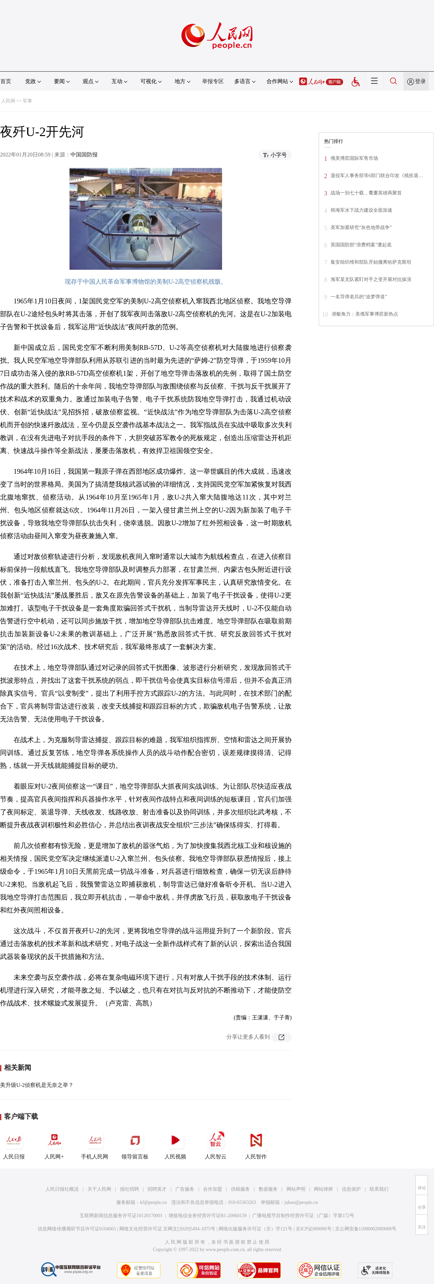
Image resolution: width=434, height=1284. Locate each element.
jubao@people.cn (301, 1202)
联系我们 (379, 1189)
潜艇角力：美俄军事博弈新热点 (365, 314)
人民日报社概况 (62, 1189)
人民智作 (256, 1143)
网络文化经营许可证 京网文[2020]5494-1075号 (167, 1228)
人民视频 (175, 1143)
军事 (27, 100)
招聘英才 (156, 1189)
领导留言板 (135, 1143)
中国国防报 (84, 154)
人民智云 (216, 1143)
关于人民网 (99, 1189)
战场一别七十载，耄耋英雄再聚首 (366, 192)
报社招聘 (129, 1189)
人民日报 (14, 1143)
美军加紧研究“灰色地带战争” (361, 227)
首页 (5, 81)
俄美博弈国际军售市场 (354, 158)
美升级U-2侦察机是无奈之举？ (37, 1085)
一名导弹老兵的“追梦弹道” (359, 296)
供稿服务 (240, 1189)
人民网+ (54, 1143)
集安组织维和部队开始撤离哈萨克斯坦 (371, 262)
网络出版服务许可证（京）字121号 (255, 1228)
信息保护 (351, 1189)
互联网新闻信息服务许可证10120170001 (121, 1215)
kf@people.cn (153, 1202)
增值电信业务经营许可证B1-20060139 (208, 1215)
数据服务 (268, 1189)
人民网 (8, 100)
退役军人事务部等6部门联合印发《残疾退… (377, 175)
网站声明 (296, 1189)
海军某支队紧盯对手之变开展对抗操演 (371, 279)
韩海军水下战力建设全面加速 (361, 210)
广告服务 (184, 1189)
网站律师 (323, 1189)
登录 (420, 81)
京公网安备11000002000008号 (365, 1228)
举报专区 (213, 81)
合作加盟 (212, 1189)
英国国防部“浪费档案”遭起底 (361, 244)
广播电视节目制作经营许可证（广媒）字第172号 (303, 1215)
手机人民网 (94, 1143)
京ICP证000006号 (314, 1228)
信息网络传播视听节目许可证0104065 (77, 1228)
